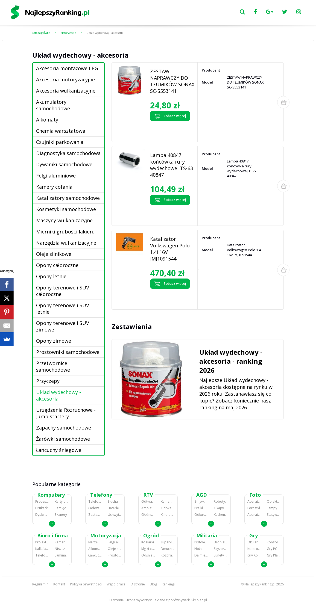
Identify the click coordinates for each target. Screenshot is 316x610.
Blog (153, 584)
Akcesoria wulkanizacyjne (65, 90)
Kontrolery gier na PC (254, 548)
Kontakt (59, 584)
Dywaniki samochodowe (64, 164)
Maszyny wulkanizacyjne (64, 220)
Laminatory (62, 555)
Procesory (42, 501)
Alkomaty (47, 119)
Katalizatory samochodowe (68, 198)
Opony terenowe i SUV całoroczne (62, 290)
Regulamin (40, 584)
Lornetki (253, 508)
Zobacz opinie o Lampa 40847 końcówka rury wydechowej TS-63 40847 (168, 214)
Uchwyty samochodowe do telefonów (115, 514)
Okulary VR (254, 542)
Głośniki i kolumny (148, 514)
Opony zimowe (53, 340)
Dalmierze (201, 555)
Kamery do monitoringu (62, 542)
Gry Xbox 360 (254, 555)
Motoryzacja (68, 33)
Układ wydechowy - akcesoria (105, 33)
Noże (198, 548)
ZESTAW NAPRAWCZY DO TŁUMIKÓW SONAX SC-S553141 (172, 81)
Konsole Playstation (274, 542)
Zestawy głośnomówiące (95, 514)
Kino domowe (168, 514)
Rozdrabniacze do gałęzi (168, 555)
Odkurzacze (201, 514)
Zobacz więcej (170, 116)
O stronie (137, 584)
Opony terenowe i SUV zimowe (62, 326)
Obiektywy (274, 501)
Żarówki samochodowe (63, 439)
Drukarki (41, 508)
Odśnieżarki (148, 555)
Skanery (61, 514)
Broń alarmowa (221, 542)
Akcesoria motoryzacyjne (65, 79)
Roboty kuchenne (221, 501)
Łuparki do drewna (168, 542)
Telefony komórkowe (95, 501)
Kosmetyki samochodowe (66, 209)
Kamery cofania (54, 186)
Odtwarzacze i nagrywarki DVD (168, 508)
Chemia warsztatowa (60, 131)
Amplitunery (148, 508)
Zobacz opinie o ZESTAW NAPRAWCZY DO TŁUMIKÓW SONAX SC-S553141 (171, 130)
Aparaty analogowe (254, 514)
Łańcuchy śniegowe (58, 450)
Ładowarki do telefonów (95, 508)
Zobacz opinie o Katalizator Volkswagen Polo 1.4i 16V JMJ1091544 (170, 298)
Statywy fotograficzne (274, 514)
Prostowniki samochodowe (68, 352)
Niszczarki (62, 548)
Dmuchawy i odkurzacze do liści (168, 548)
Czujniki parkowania (59, 142)
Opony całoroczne (57, 265)
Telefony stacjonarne (42, 555)
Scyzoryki (221, 548)
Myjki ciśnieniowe (148, 548)
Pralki (198, 508)
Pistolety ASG (201, 542)
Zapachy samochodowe (63, 427)
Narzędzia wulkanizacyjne (66, 242)
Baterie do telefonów (115, 508)
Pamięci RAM (62, 508)
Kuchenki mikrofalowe (221, 514)
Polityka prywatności (86, 584)
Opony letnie (51, 276)
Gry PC (272, 548)
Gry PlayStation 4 (274, 555)
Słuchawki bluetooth (115, 501)
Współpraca (116, 584)
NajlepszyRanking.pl (259, 584)
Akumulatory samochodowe (53, 105)
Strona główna (41, 33)
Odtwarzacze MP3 (148, 501)
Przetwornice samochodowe (53, 366)
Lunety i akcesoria (221, 555)
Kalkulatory (42, 548)
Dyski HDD (42, 514)
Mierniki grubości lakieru (65, 231)
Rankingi (168, 584)
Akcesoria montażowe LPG (67, 68)
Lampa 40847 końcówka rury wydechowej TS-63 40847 (171, 165)
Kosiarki (147, 542)
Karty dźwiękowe (62, 501)
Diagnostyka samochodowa (68, 153)
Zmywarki (201, 501)
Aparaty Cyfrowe (254, 501)
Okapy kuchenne (221, 508)
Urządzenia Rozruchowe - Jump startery (66, 413)
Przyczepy (48, 381)
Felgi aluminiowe (56, 175)
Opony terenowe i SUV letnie (62, 308)
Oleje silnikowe (53, 254)
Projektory (42, 542)
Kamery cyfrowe (168, 501)
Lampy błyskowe (274, 508)
